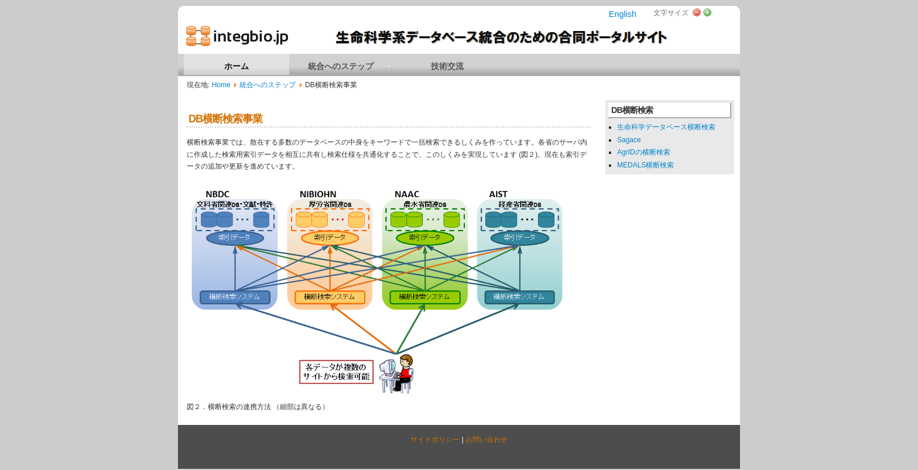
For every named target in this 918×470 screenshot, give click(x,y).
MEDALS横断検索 (645, 165)
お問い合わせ (486, 439)
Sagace (629, 140)
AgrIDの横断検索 (643, 152)
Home (221, 85)
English (622, 14)
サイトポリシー (435, 439)
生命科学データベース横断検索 (666, 127)
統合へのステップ (267, 85)
